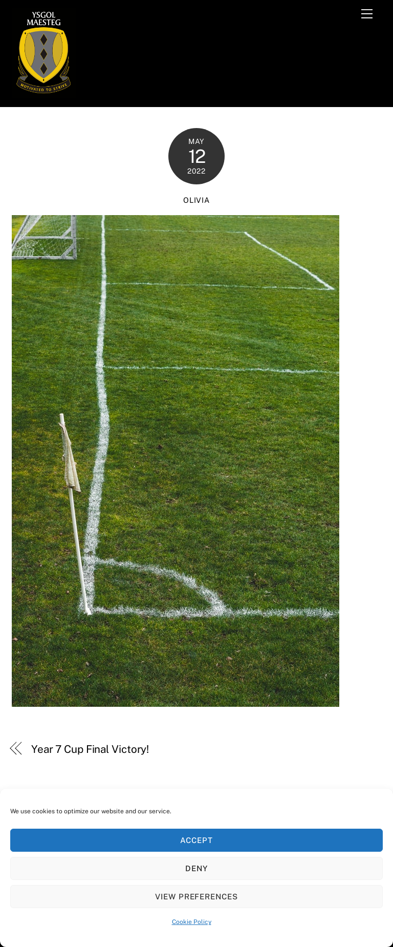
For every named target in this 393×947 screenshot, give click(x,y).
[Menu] (367, 14)
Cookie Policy (191, 921)
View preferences (196, 896)
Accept (196, 840)
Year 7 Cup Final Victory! (90, 749)
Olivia (196, 200)
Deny (196, 868)
